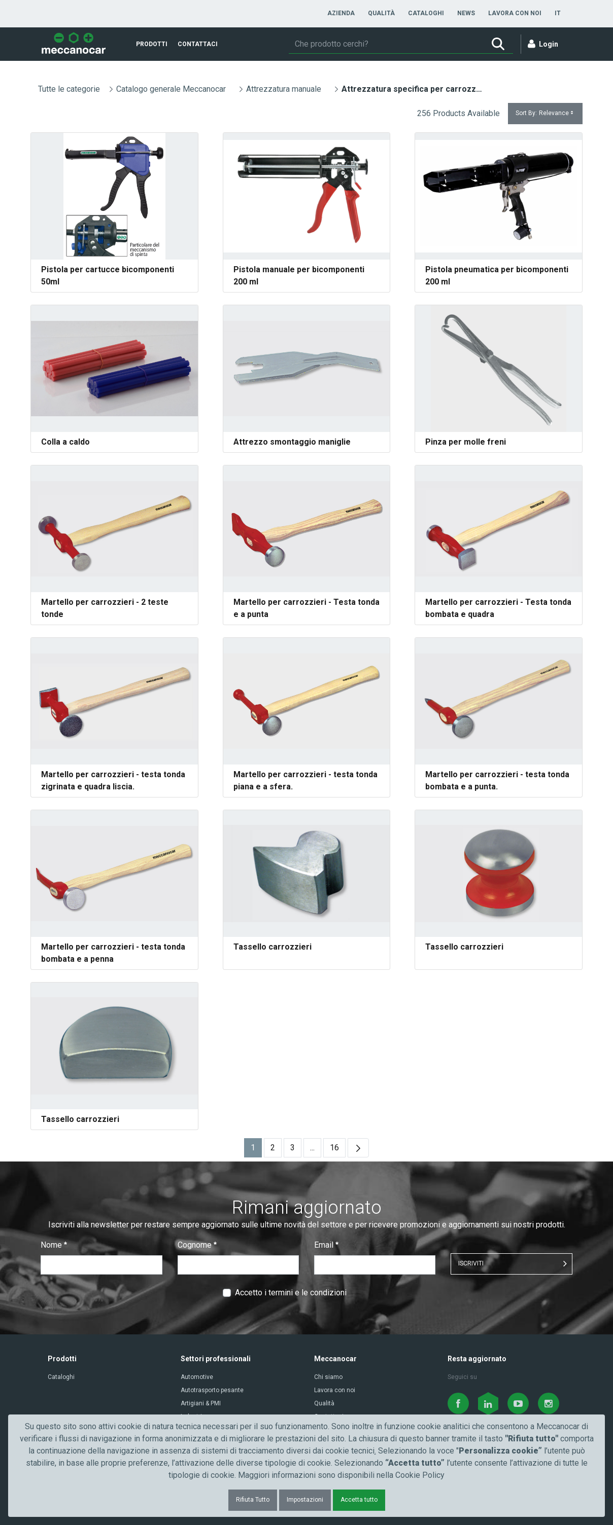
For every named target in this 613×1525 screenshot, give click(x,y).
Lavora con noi (334, 1390)
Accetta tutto (359, 1499)
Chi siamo (328, 1377)
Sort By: (545, 113)
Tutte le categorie (69, 89)
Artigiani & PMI (201, 1403)
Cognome (197, 1245)
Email (326, 1245)
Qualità (324, 1403)
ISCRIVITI (471, 1263)
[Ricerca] (386, 44)
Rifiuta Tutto (252, 1499)
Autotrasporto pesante (212, 1390)
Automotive (197, 1377)
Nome (54, 1245)
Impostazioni (305, 1499)
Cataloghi (61, 1377)
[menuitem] (341, 13)
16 (338, 1150)
